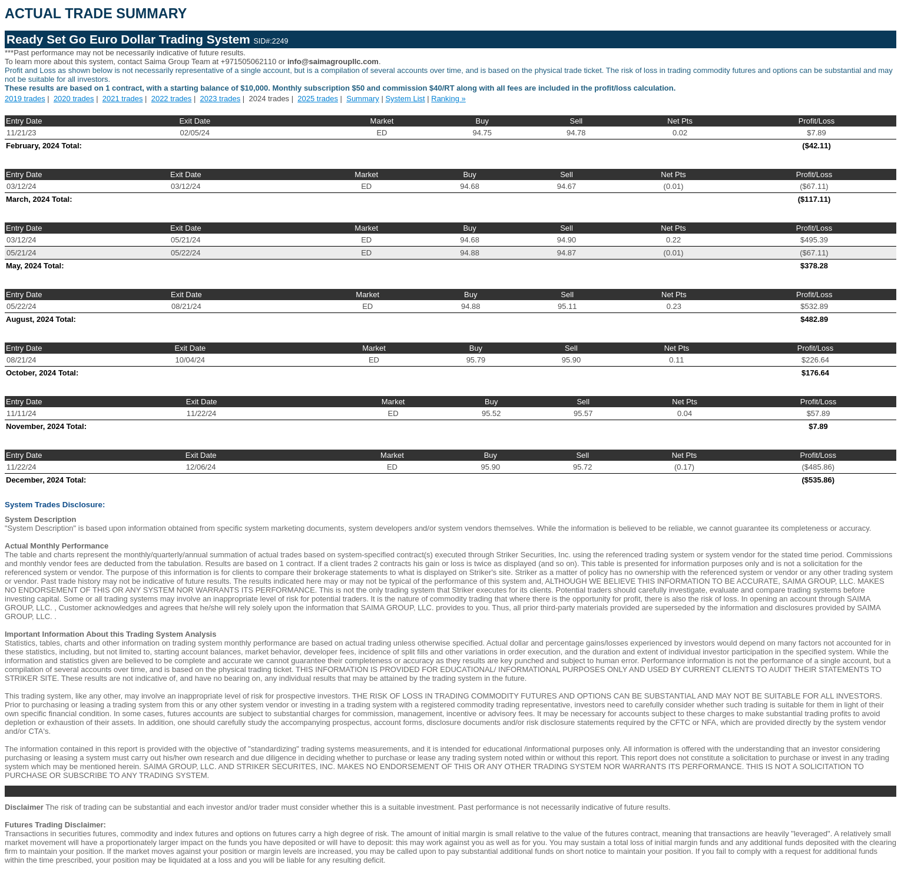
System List (405, 98)
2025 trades (317, 98)
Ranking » (448, 98)
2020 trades (74, 98)
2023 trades (220, 98)
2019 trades (25, 98)
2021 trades (122, 98)
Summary (362, 98)
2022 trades (171, 98)
